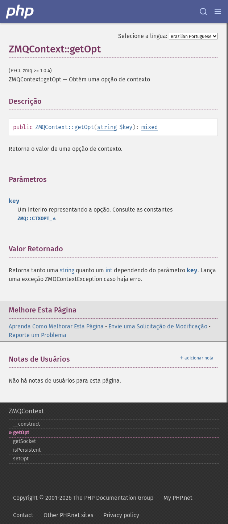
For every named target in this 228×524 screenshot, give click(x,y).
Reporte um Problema (37, 335)
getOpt (21, 433)
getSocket (24, 441)
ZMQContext (26, 411)
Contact (23, 515)
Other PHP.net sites (68, 515)
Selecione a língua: (142, 36)
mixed (149, 127)
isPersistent (27, 450)
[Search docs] (203, 11)
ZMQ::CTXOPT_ (36, 219)
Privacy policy (121, 515)
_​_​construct (26, 424)
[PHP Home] (20, 11)
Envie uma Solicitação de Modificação (157, 326)
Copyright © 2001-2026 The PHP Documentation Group (83, 497)
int (108, 270)
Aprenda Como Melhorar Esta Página (56, 326)
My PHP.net (177, 497)
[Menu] (218, 11)
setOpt (21, 459)
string (107, 127)
